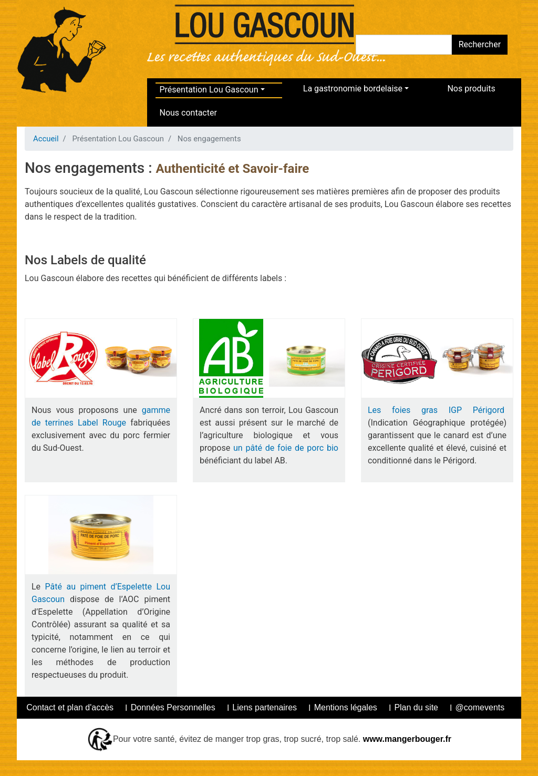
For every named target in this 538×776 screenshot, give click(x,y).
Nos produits (471, 89)
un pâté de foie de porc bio (285, 448)
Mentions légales (345, 707)
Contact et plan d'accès (69, 707)
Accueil (46, 138)
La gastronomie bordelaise (352, 89)
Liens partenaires (264, 707)
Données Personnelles (173, 707)
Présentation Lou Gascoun (209, 90)
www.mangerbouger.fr (405, 738)
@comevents (480, 707)
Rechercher (480, 44)
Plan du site (416, 707)
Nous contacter (188, 113)
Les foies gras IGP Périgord (437, 410)
